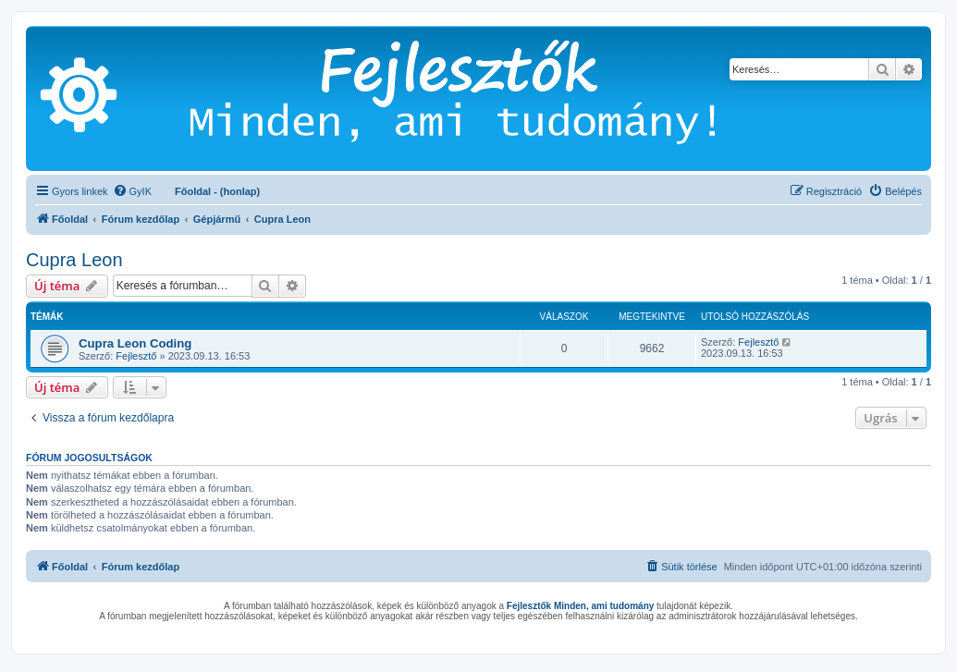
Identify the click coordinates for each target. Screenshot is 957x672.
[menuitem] (132, 191)
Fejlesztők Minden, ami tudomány (580, 606)
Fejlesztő (136, 355)
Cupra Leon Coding (135, 343)
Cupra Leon (74, 260)
